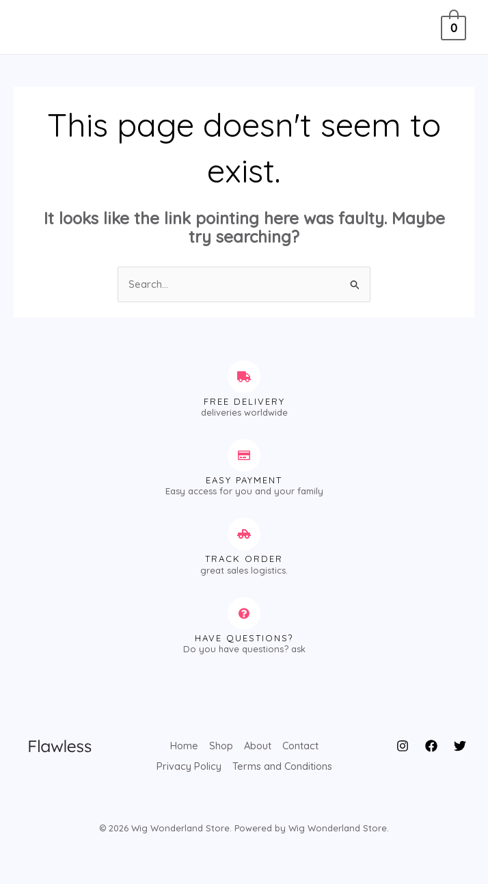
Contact (302, 745)
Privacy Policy (188, 764)
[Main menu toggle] (36, 27)
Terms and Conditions (283, 764)
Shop (220, 745)
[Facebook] (431, 746)
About (257, 745)
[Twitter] (460, 746)
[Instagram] (402, 746)
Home (182, 745)
